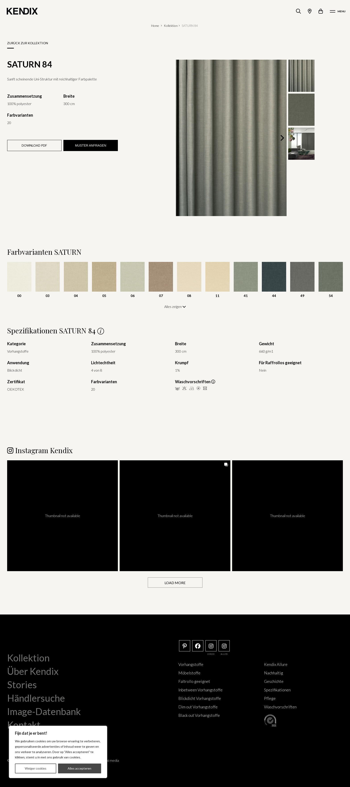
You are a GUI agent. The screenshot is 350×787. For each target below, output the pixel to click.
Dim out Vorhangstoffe (198, 706)
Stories (22, 684)
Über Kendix (32, 671)
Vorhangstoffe (190, 664)
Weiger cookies (35, 768)
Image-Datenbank (44, 711)
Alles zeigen (175, 306)
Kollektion (171, 25)
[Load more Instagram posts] (175, 582)
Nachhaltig (273, 672)
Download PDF (34, 145)
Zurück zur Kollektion (27, 43)
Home (155, 25)
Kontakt (23, 724)
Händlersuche (36, 698)
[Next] (282, 138)
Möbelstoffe (189, 672)
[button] (62, 515)
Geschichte (273, 681)
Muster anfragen (90, 145)
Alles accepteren (79, 768)
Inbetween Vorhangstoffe (200, 689)
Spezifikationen (277, 689)
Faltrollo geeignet (194, 681)
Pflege (270, 698)
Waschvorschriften (280, 706)
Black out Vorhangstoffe (199, 715)
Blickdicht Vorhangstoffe (199, 698)
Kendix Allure (276, 664)
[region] (58, 752)
